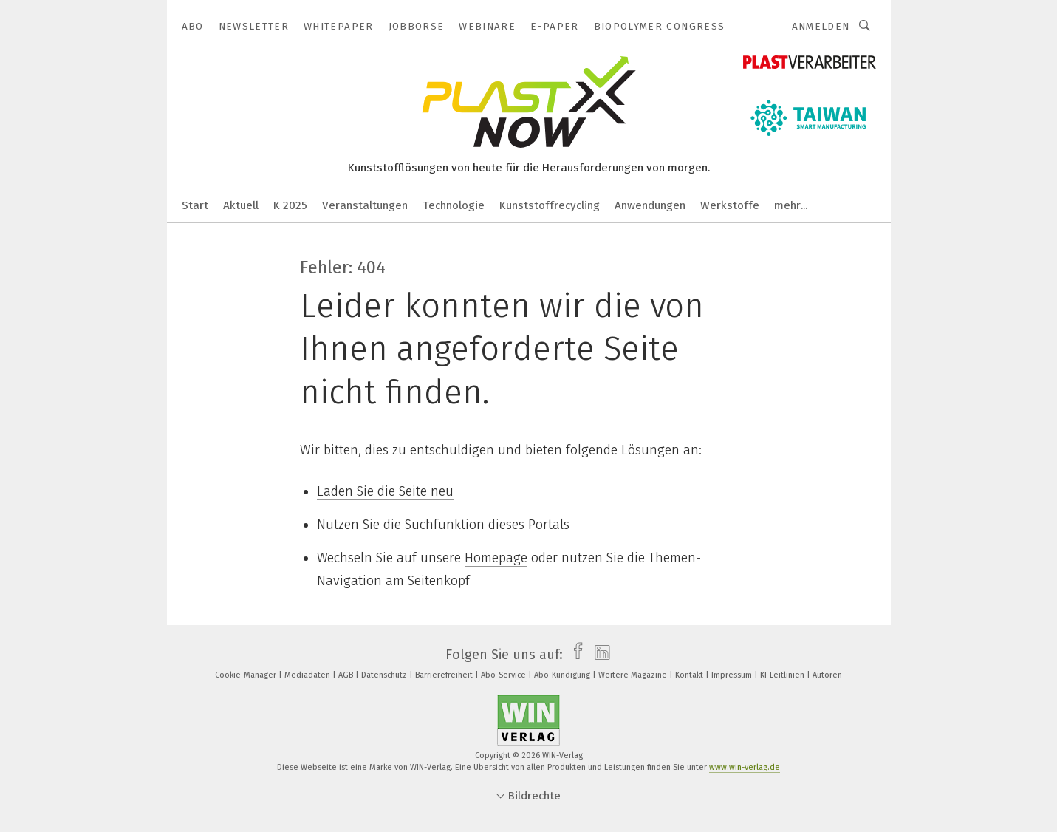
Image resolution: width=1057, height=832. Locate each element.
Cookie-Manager (246, 675)
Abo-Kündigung (563, 675)
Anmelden (821, 26)
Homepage (496, 558)
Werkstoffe (729, 205)
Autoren (827, 675)
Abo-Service (504, 675)
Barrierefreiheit (445, 675)
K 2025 (290, 205)
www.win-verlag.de (744, 767)
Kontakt (690, 675)
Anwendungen (650, 205)
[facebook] (574, 655)
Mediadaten (308, 675)
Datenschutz (385, 675)
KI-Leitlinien (783, 675)
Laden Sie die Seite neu (385, 491)
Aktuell (241, 205)
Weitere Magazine (633, 675)
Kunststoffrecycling (549, 205)
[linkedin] (599, 655)
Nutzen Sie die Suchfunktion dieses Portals (443, 524)
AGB (346, 675)
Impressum (732, 675)
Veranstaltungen (365, 205)
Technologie (454, 205)
